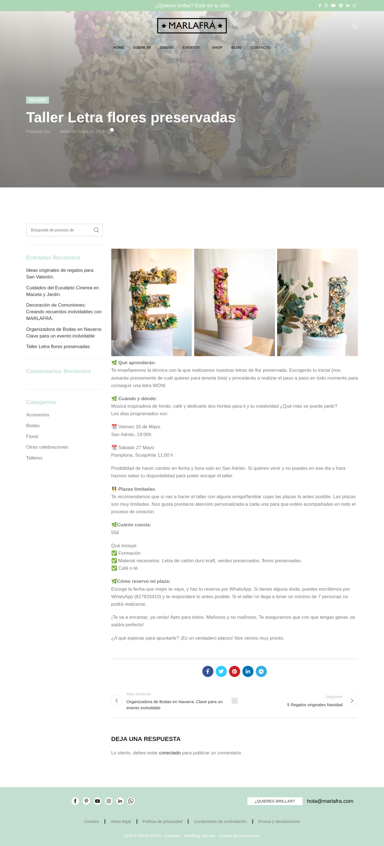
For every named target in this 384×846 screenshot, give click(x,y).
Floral (32, 436)
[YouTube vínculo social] (333, 5)
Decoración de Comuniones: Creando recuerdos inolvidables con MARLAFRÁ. (64, 311)
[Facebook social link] (320, 5)
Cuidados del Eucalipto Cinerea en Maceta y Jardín (62, 291)
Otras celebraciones (47, 447)
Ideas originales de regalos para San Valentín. (59, 274)
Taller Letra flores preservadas (58, 346)
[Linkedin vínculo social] (347, 5)
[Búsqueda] (355, 25)
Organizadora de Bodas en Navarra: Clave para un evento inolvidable (64, 333)
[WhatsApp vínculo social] (354, 5)
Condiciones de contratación (220, 821)
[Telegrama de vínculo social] (261, 671)
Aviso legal (121, 821)
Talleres (37, 100)
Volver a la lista (234, 700)
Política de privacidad (163, 821)
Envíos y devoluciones (279, 821)
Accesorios (37, 414)
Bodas (33, 425)
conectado (170, 752)
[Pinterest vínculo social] (340, 5)
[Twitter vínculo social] (221, 671)
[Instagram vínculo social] (326, 5)
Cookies (91, 821)
